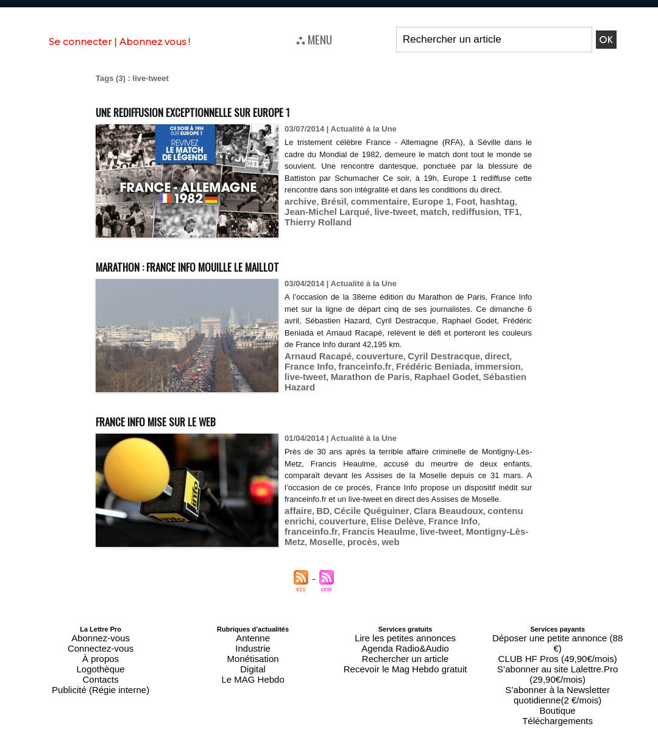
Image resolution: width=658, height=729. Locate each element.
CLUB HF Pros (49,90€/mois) (557, 643)
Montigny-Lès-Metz (398, 540)
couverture (367, 355)
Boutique (557, 673)
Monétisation (253, 651)
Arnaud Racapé (313, 355)
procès (485, 540)
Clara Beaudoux (428, 522)
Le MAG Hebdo (253, 665)
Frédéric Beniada (366, 364)
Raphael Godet (348, 373)
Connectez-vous (100, 643)
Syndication (358, 723)
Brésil (328, 212)
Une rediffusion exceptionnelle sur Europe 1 (240, 110)
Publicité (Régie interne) (100, 673)
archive (299, 212)
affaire (296, 522)
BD (318, 522)
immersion (423, 364)
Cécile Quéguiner (360, 522)
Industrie (253, 643)
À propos (100, 651)
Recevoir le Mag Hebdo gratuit (405, 658)
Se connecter (80, 42)
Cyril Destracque (423, 355)
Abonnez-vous (100, 636)
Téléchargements (558, 680)
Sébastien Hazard (413, 373)
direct (470, 355)
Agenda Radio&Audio (405, 643)
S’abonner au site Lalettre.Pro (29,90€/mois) (557, 651)
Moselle (453, 540)
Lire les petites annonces (405, 636)
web (510, 540)
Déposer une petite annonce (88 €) (557, 636)
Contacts (100, 665)
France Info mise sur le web (186, 419)
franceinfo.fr (307, 364)
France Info (507, 355)
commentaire (367, 212)
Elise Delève (353, 531)
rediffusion (431, 222)
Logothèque (100, 658)
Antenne (253, 636)
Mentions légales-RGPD (425, 715)
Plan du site (299, 723)
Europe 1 (414, 212)
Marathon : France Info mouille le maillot (233, 264)
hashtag (472, 212)
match (394, 222)
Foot (443, 212)
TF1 (463, 222)
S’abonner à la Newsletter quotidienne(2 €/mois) (557, 662)
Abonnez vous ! (154, 42)
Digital (253, 658)
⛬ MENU (314, 39)
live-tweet (360, 222)
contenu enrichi (492, 522)
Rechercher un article (405, 651)
